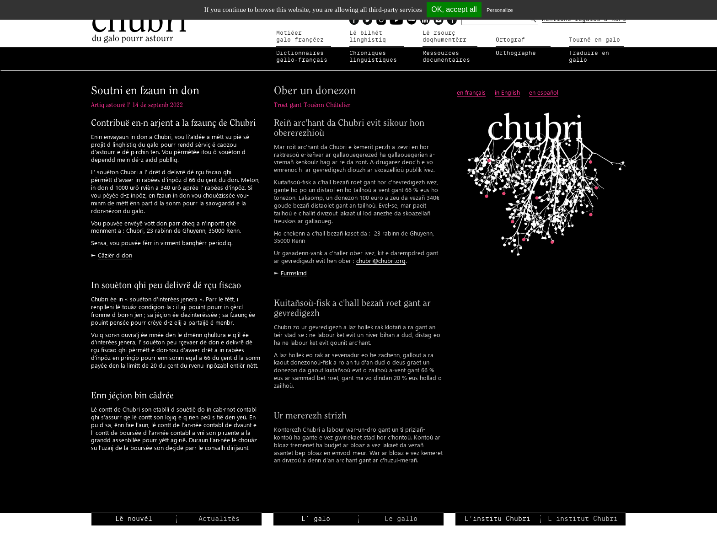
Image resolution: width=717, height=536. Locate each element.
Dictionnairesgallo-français (301, 57)
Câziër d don (115, 255)
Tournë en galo (594, 40)
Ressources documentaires (446, 57)
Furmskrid (294, 273)
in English (507, 92)
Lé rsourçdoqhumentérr (444, 36)
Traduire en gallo (589, 57)
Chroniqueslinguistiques (373, 57)
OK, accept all (454, 9)
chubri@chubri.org (381, 260)
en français (471, 92)
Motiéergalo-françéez (300, 36)
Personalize (500, 10)
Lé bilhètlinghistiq (367, 36)
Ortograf (510, 40)
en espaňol (543, 92)
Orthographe (516, 53)
